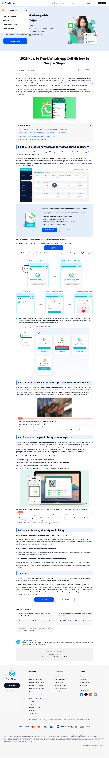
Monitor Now (49, 230)
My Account (83, 685)
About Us (82, 676)
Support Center (84, 682)
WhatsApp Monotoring (61, 685)
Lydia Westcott (30, 641)
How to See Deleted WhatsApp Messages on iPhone (35, 622)
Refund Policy (53, 720)
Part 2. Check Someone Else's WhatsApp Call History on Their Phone (42, 133)
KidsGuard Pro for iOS (35, 679)
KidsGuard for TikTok (35, 698)
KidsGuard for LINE (34, 707)
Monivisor (32, 711)
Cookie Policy (43, 720)
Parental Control (59, 682)
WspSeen (32, 701)
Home (18, 70)
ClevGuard (32, 714)
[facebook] (81, 694)
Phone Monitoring (59, 679)
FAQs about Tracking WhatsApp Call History (34, 140)
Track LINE (57, 692)
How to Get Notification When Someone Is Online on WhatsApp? (35, 615)
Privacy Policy (33, 720)
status (90, 163)
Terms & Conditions (69, 720)
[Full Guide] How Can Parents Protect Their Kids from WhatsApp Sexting (35, 629)
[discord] (95, 694)
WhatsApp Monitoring (27, 70)
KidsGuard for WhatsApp (36, 689)
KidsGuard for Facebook (36, 692)
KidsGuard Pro (33, 676)
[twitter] (86, 694)
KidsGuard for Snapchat (36, 695)
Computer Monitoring (60, 689)
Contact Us (83, 679)
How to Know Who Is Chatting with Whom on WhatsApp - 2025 (74, 615)
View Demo (67, 230)
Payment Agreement (82, 720)
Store (101, 3)
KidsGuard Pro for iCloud (36, 682)
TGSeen (31, 704)
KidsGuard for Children (36, 685)
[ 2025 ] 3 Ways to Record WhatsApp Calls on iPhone (74, 622)
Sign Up (53, 248)
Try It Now (15, 41)
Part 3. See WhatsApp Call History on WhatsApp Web (37, 136)
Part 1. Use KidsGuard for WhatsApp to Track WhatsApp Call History (42, 129)
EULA (59, 720)
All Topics (57, 676)
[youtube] (90, 694)
